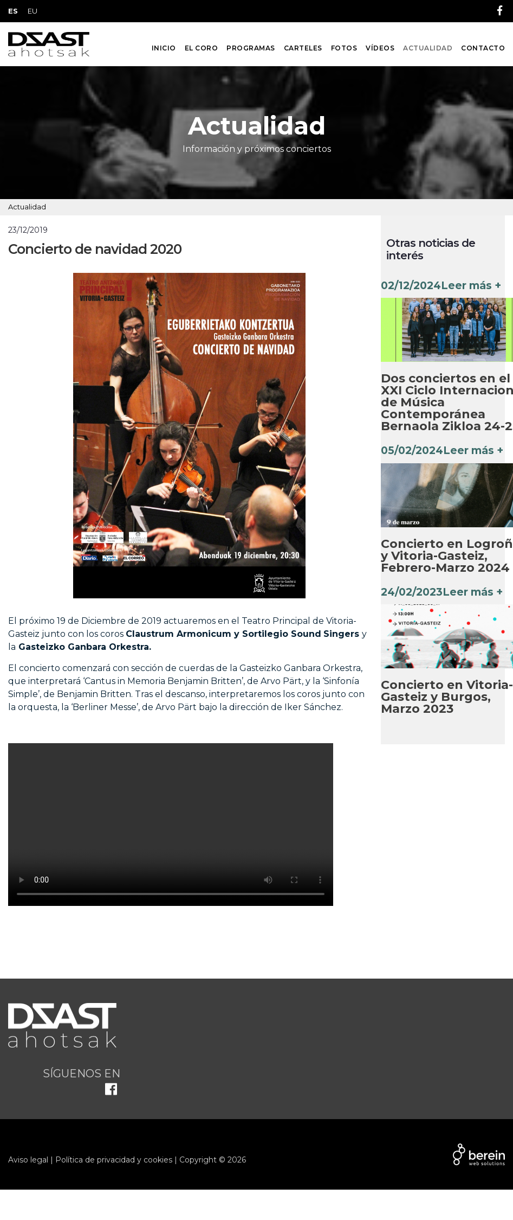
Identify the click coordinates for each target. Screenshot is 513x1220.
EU (32, 11)
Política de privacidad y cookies (113, 1160)
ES (13, 11)
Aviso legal (28, 1160)
